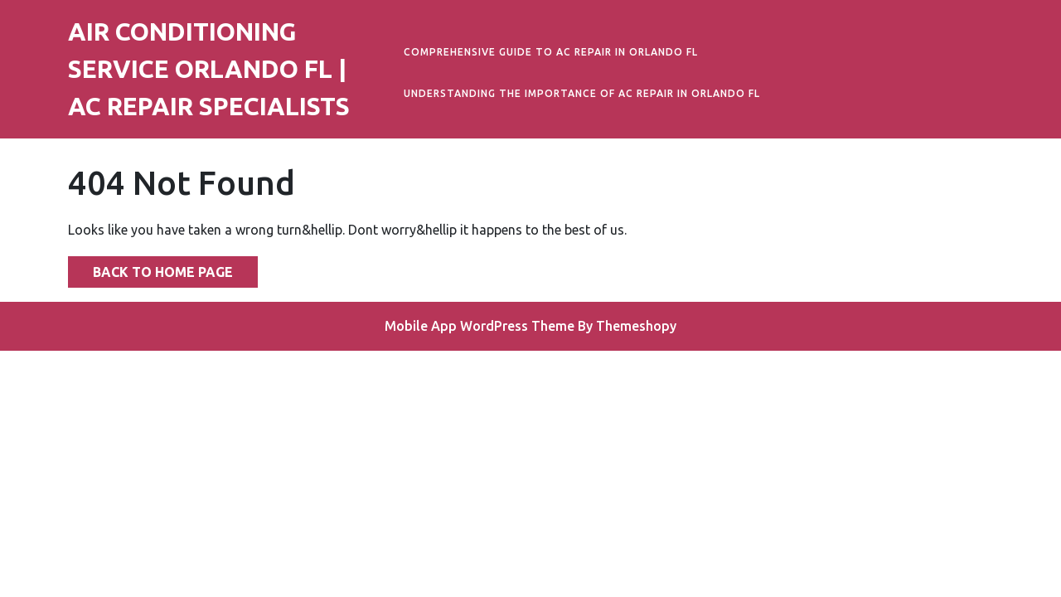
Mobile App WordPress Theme (479, 325)
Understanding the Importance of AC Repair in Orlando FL (582, 93)
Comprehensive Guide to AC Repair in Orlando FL (551, 51)
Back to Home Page (150, 267)
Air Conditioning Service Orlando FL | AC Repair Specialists (209, 68)
